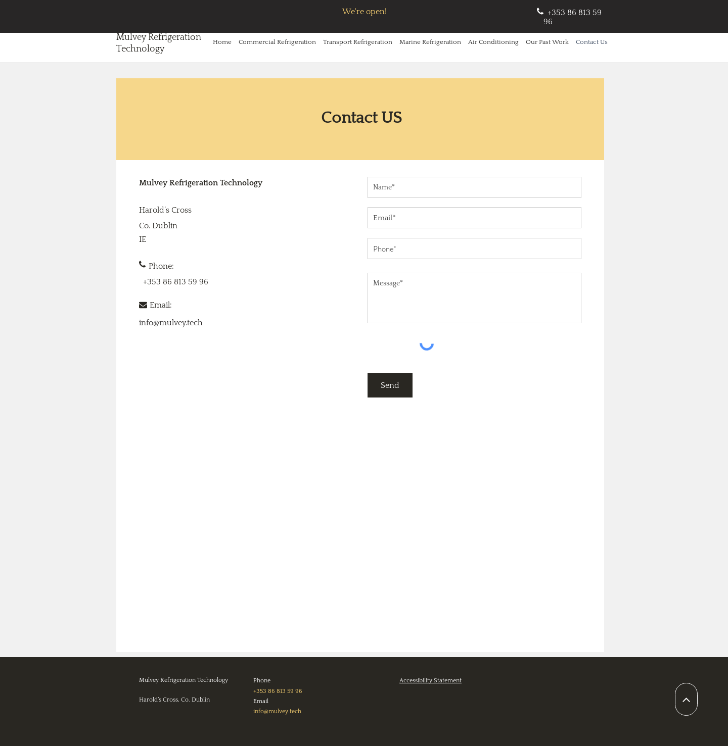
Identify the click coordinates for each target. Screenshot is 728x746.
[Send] (390, 385)
